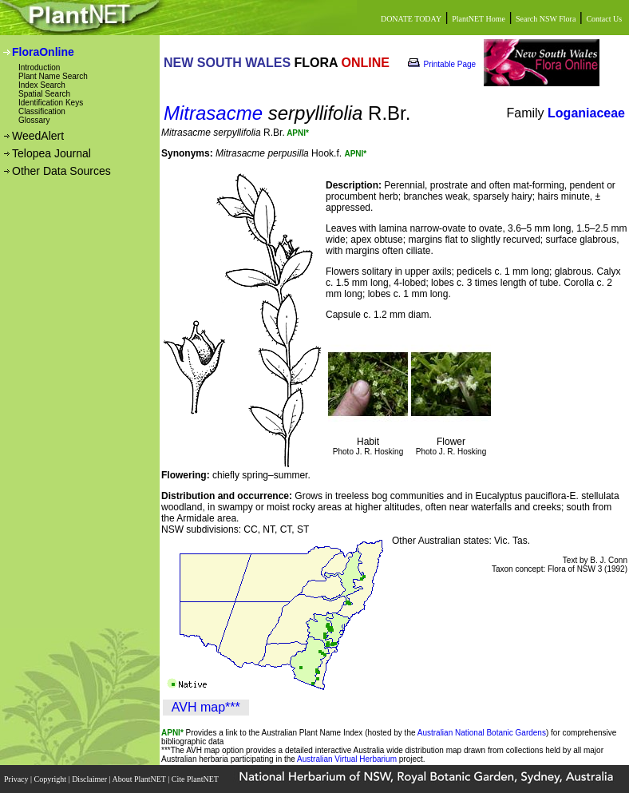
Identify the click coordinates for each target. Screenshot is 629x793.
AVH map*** (206, 707)
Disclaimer (90, 779)
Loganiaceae (586, 113)
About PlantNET (140, 779)
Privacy (17, 779)
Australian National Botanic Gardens (481, 732)
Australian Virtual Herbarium (347, 759)
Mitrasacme (213, 113)
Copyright (51, 779)
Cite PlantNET (196, 779)
